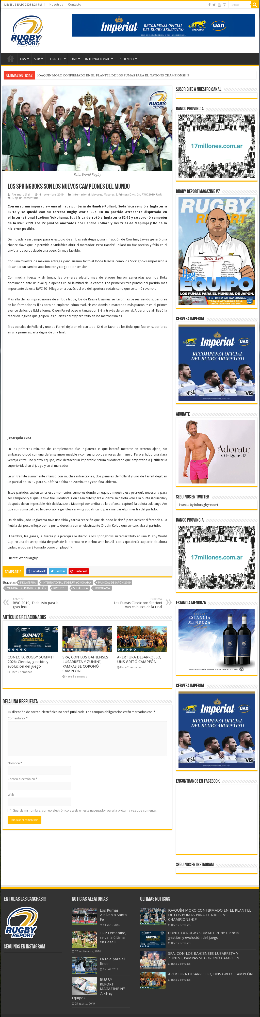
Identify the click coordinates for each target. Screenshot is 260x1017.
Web (11, 795)
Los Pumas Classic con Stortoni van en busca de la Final (136, 603)
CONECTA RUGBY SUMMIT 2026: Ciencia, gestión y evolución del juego (31, 662)
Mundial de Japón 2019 (114, 582)
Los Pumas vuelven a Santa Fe (113, 915)
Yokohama (102, 588)
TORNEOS (55, 59)
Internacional (81, 194)
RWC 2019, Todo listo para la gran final (39, 603)
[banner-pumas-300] (216, 362)
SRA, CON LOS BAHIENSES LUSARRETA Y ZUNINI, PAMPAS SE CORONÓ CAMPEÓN (85, 664)
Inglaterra (28, 582)
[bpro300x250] (216, 146)
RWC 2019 (148, 194)
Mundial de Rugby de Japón (26, 588)
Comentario (17, 718)
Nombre (15, 763)
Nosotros (56, 4)
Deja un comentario (25, 198)
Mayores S (110, 194)
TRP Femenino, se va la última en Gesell (113, 937)
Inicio (10, 58)
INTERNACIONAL (97, 59)
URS (23, 59)
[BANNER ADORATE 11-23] (216, 452)
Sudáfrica (80, 588)
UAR (74, 59)
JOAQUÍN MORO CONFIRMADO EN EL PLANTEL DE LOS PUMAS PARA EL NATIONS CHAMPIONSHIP (113, 75)
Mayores (96, 194)
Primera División (129, 194)
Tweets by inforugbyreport (198, 505)
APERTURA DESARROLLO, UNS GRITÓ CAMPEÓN (139, 659)
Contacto (74, 4)
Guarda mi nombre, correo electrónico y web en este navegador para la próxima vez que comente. (84, 810)
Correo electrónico (23, 779)
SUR (37, 59)
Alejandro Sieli (21, 194)
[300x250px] (216, 640)
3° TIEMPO (126, 59)
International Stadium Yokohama (67, 582)
